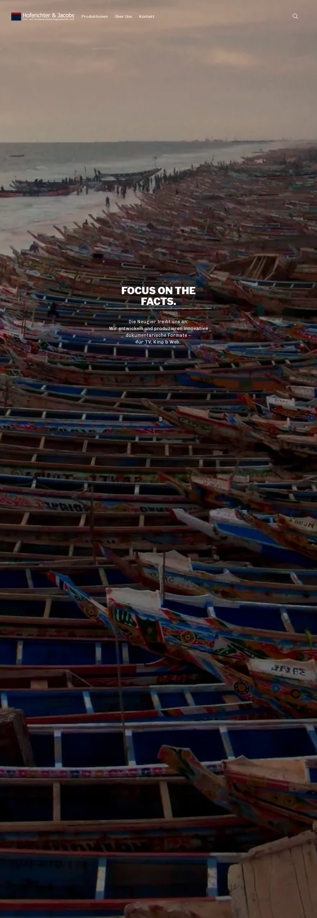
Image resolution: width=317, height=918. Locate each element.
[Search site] (295, 17)
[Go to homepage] (42, 17)
